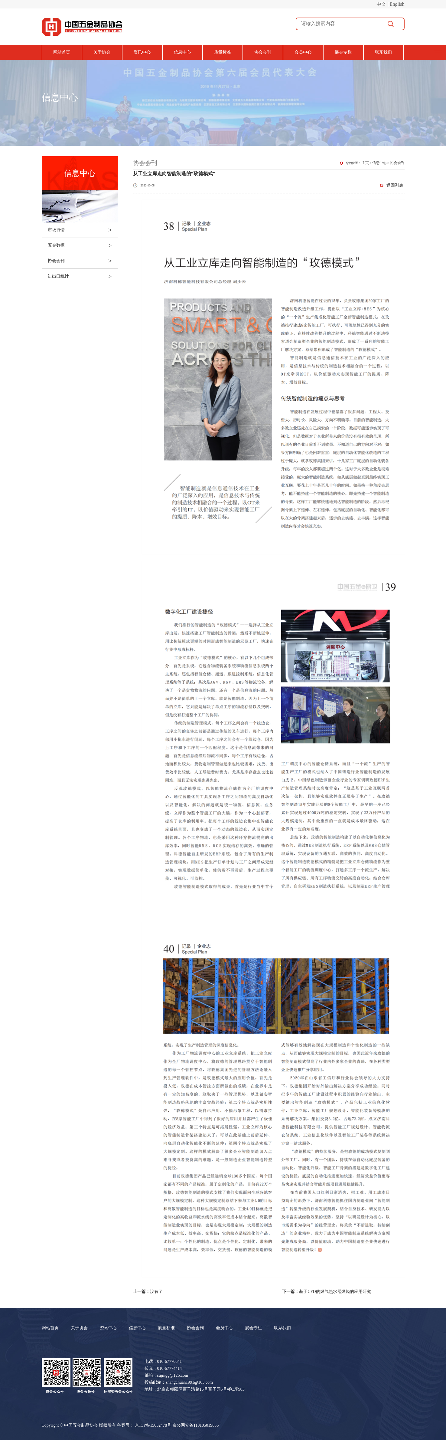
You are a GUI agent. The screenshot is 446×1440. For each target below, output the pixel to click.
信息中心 (182, 52)
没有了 (148, 1291)
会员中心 (303, 52)
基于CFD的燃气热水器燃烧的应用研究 (326, 1291)
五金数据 (83, 245)
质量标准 (222, 52)
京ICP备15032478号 (153, 1425)
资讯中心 (142, 52)
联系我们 (383, 52)
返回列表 (394, 185)
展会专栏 (343, 52)
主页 (365, 163)
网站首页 (61, 52)
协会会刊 (262, 52)
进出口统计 (83, 276)
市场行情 (83, 230)
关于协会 (101, 52)
